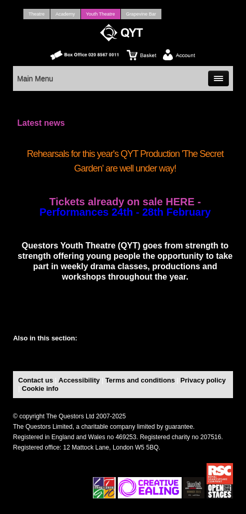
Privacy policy (203, 380)
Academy (65, 14)
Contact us (35, 380)
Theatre (37, 14)
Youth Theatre (100, 14)
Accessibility (79, 380)
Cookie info (40, 388)
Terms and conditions (140, 380)
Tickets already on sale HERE (123, 201)
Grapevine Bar (141, 14)
